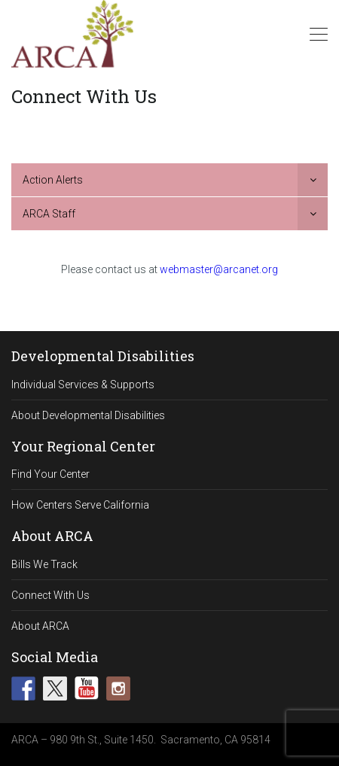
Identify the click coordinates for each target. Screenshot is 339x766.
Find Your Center (50, 474)
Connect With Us (50, 595)
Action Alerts (53, 180)
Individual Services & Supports (82, 384)
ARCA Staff (49, 214)
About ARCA (40, 626)
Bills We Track (44, 564)
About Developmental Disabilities (88, 415)
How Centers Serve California (80, 505)
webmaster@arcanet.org (219, 269)
